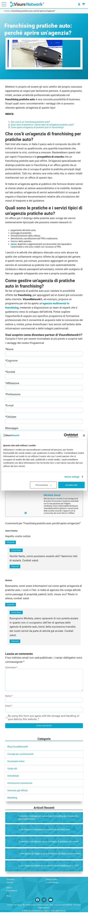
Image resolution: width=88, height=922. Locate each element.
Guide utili (12, 778)
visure (14, 244)
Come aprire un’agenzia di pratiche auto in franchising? (37, 127)
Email (8, 715)
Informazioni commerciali (19, 793)
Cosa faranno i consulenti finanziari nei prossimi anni (44, 839)
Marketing (12, 807)
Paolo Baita (16, 556)
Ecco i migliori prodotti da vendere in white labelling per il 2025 (48, 875)
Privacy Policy (52, 889)
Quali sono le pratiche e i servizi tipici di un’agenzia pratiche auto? (42, 124)
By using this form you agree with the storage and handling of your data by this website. (43, 727)
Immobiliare (13, 785)
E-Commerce (11, 900)
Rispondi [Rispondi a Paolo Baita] (15, 572)
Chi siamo (10, 889)
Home (6, 11)
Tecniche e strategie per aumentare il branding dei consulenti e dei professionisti (48, 827)
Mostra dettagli (71, 477)
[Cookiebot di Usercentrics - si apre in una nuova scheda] (66, 435)
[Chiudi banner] (84, 435)
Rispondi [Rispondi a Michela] (10, 610)
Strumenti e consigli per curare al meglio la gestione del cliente (48, 851)
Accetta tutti (71, 485)
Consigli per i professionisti (20, 764)
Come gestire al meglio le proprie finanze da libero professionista (49, 863)
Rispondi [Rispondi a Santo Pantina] (10, 548)
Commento (11, 673)
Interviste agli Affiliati (17, 800)
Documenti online (15, 771)
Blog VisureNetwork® (17, 756)
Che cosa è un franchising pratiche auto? (30, 122)
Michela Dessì (52, 500)
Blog (8, 906)
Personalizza (43, 485)
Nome (8, 706)
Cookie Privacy (52, 892)
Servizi (9, 897)
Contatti (9, 892)
